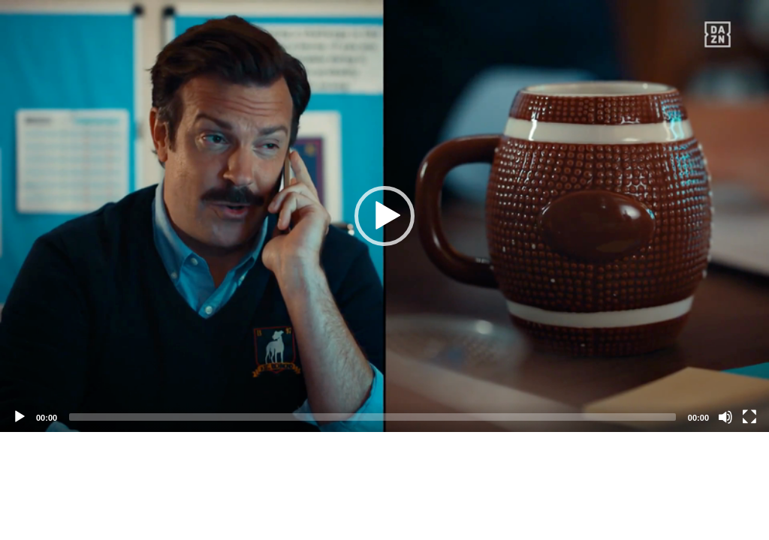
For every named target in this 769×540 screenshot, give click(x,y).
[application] (384, 216)
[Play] (19, 417)
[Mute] (725, 417)
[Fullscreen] (749, 417)
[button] (384, 216)
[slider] (372, 417)
